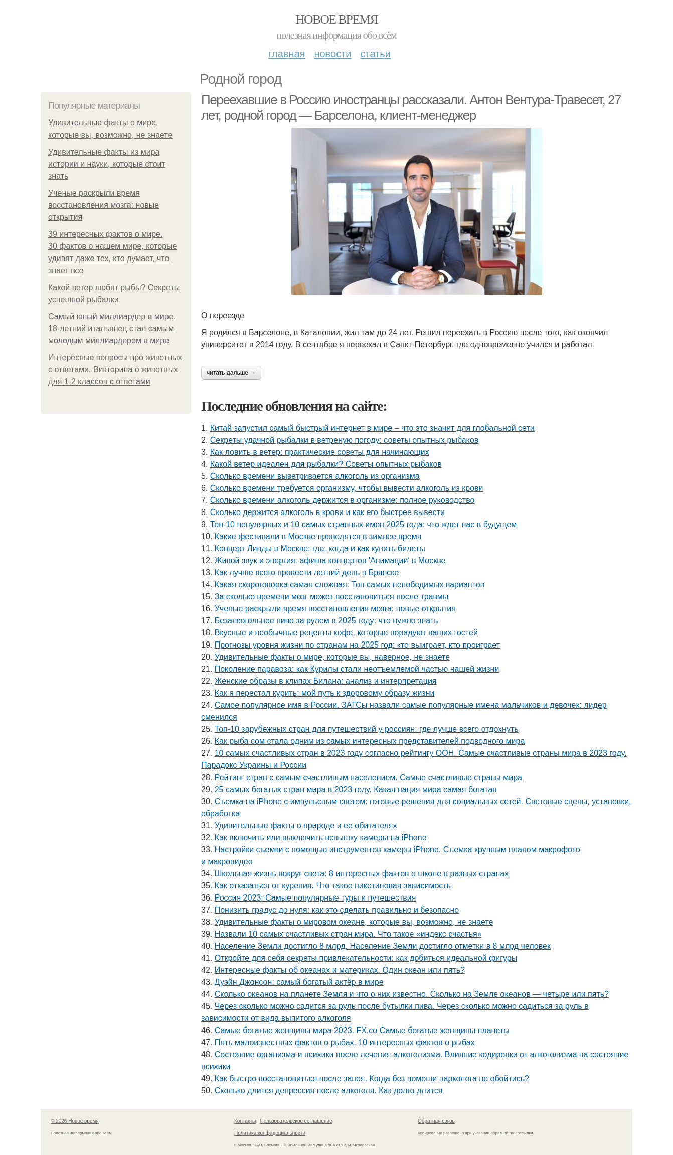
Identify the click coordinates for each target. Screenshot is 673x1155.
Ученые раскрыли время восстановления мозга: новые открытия (103, 205)
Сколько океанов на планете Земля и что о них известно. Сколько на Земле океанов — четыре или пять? (412, 994)
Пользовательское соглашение (296, 1121)
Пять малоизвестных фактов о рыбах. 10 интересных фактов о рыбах (345, 1042)
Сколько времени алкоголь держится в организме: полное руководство (342, 500)
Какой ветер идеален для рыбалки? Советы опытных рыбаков (326, 464)
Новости (332, 53)
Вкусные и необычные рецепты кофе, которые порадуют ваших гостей (346, 632)
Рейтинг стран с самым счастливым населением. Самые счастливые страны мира (368, 777)
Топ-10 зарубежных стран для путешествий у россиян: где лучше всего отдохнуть (367, 729)
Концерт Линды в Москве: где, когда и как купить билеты (320, 548)
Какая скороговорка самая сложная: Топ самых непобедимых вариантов (350, 584)
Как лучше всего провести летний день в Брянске (307, 572)
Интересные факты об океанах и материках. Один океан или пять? (340, 970)
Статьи (375, 53)
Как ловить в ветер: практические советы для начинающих (319, 452)
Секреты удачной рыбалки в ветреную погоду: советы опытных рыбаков (344, 440)
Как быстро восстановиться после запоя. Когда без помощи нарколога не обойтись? (372, 1078)
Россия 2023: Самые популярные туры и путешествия (315, 897)
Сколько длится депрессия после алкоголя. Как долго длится (329, 1090)
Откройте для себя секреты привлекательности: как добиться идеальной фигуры (366, 958)
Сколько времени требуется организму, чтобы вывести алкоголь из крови (346, 488)
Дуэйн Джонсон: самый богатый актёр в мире (299, 982)
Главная (286, 53)
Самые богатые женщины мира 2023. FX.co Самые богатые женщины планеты (362, 1030)
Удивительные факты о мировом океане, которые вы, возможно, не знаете (354, 922)
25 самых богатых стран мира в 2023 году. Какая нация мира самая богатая (356, 789)
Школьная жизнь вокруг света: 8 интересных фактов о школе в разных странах (362, 873)
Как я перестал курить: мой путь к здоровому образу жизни (325, 693)
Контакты (245, 1121)
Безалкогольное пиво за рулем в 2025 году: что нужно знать (326, 620)
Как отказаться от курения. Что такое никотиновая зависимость (333, 885)
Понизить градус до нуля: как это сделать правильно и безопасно (337, 910)
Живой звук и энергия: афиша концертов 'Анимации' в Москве (330, 560)
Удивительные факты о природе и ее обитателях (306, 825)
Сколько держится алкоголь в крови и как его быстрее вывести (327, 512)
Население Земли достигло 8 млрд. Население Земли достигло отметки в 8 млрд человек (383, 946)
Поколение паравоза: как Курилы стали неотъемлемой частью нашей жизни (357, 669)
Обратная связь (436, 1121)
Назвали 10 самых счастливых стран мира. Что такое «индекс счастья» (348, 934)
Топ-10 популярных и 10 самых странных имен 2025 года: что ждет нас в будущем (363, 524)
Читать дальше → (231, 372)
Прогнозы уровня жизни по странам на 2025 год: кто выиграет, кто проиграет (357, 644)
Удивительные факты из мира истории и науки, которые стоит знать (106, 164)
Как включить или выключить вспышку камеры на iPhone (321, 837)
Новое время (336, 19)
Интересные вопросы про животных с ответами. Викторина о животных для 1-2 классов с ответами (115, 369)
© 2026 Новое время (75, 1121)
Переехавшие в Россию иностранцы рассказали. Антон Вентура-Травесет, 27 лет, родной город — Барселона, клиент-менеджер (411, 107)
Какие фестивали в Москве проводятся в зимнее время (318, 536)
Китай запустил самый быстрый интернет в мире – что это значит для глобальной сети (372, 428)
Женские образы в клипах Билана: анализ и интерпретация (326, 681)
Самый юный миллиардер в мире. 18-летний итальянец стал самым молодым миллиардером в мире (112, 328)
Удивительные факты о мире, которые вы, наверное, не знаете (332, 657)
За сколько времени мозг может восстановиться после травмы (332, 596)
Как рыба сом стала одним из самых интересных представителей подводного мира (370, 741)
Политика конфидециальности (269, 1133)
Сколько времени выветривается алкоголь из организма (315, 476)
